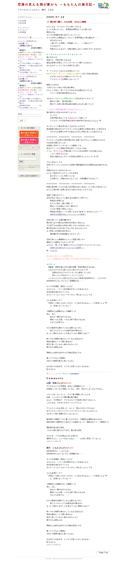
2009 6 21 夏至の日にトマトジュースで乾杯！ (68, 214)
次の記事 (23, 21)
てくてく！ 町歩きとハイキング (31, 59)
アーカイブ (24, 30)
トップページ (24, 28)
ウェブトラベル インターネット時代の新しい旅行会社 (103, 5)
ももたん (53, 250)
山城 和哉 (51, 383)
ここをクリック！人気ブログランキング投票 (65, 278)
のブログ (26, 41)
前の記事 (23, 23)
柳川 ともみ (52, 448)
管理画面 (23, 32)
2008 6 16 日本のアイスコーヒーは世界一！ (67, 248)
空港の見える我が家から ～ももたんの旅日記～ (57, 4)
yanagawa (75, 374)
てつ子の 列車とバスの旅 (29, 63)
